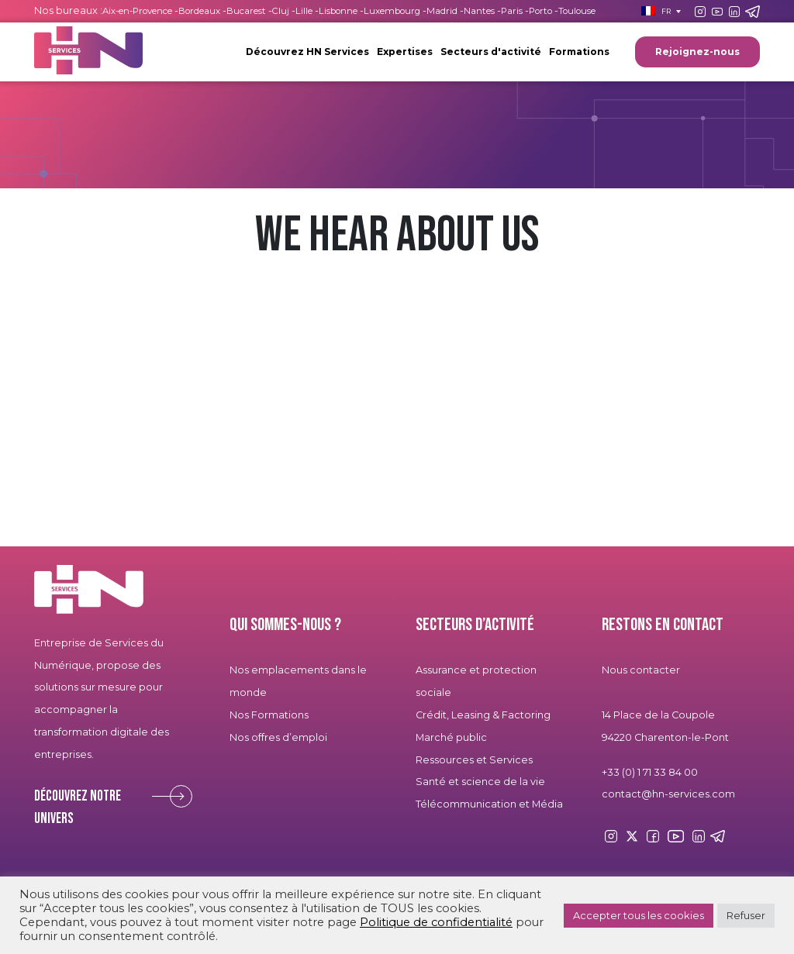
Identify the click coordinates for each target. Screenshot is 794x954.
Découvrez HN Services (307, 51)
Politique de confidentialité (436, 922)
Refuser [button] (746, 915)
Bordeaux (199, 10)
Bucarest (246, 10)
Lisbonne (338, 10)
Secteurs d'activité (490, 51)
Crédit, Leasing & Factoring (483, 715)
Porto (540, 10)
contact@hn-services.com (668, 794)
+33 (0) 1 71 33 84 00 (650, 772)
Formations (579, 51)
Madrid (441, 10)
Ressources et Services (474, 760)
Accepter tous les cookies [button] (638, 915)
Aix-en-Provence (137, 10)
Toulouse (577, 10)
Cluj (280, 10)
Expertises (405, 51)
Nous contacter (641, 670)
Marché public (451, 737)
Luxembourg (392, 10)
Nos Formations (269, 715)
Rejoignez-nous (697, 51)
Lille (303, 10)
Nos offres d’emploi (278, 737)
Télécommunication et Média (489, 804)
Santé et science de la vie (480, 781)
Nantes (479, 10)
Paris (512, 10)
